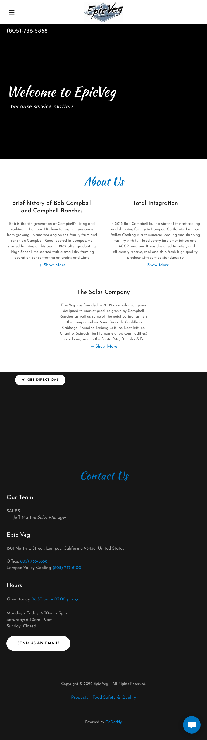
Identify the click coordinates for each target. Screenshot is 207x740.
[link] (103, 12)
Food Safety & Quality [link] (114, 697)
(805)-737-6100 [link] (67, 568)
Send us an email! (38, 643)
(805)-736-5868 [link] (27, 31)
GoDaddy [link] (113, 722)
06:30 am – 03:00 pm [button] (52, 599)
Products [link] (79, 697)
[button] (21, 12)
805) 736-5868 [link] (33, 561)
